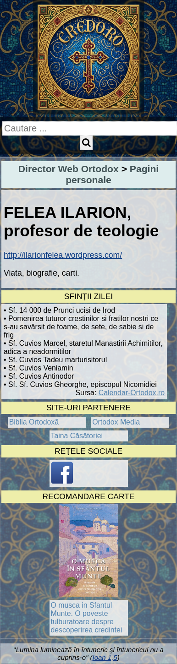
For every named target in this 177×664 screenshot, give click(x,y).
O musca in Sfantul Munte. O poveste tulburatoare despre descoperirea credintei (86, 617)
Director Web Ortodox (68, 168)
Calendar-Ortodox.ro (132, 393)
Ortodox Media (116, 422)
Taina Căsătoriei (77, 436)
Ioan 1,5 (104, 657)
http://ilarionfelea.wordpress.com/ (63, 255)
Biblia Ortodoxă (34, 422)
